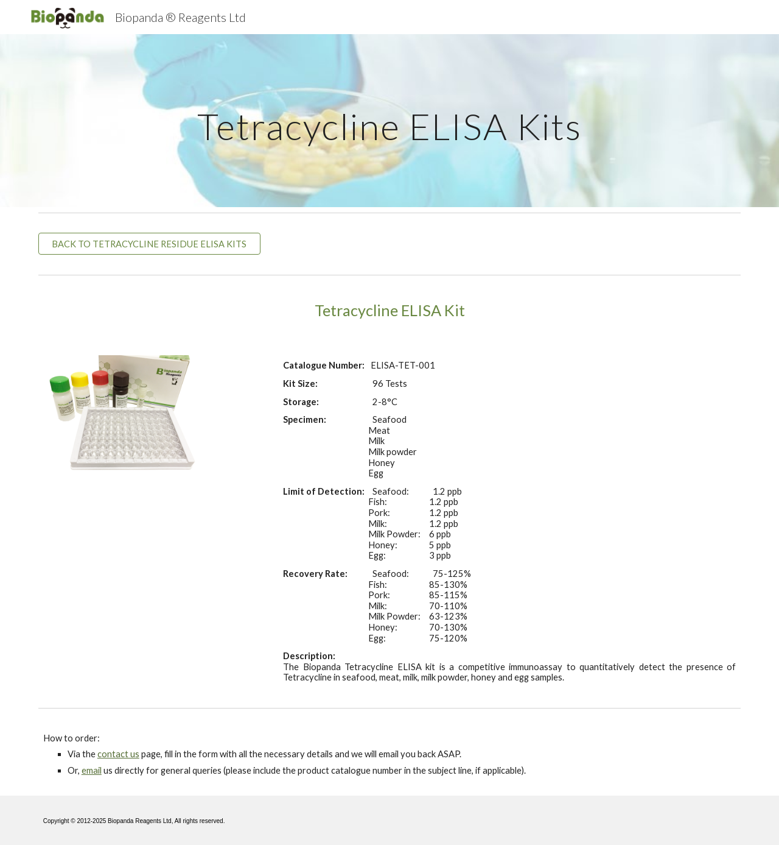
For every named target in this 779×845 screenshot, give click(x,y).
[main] (389, 120)
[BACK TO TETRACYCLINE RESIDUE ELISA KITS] (149, 244)
